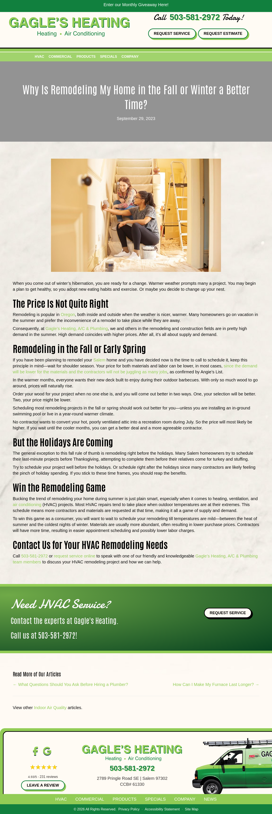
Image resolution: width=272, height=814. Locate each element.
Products (124, 799)
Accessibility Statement (162, 809)
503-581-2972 (195, 17)
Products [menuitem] (86, 56)
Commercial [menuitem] (60, 56)
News (210, 799)
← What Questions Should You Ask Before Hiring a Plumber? (70, 684)
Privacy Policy (129, 809)
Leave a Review (43, 785)
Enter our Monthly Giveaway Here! (136, 4)
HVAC (61, 799)
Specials (155, 799)
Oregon (68, 314)
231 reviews (49, 777)
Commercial (89, 799)
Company (185, 799)
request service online (74, 556)
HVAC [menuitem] (39, 56)
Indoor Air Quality (50, 707)
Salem (99, 360)
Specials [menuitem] (108, 56)
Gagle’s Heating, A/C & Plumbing (76, 328)
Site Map (191, 809)
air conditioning (27, 504)
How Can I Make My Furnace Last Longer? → (216, 684)
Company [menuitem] (130, 56)
